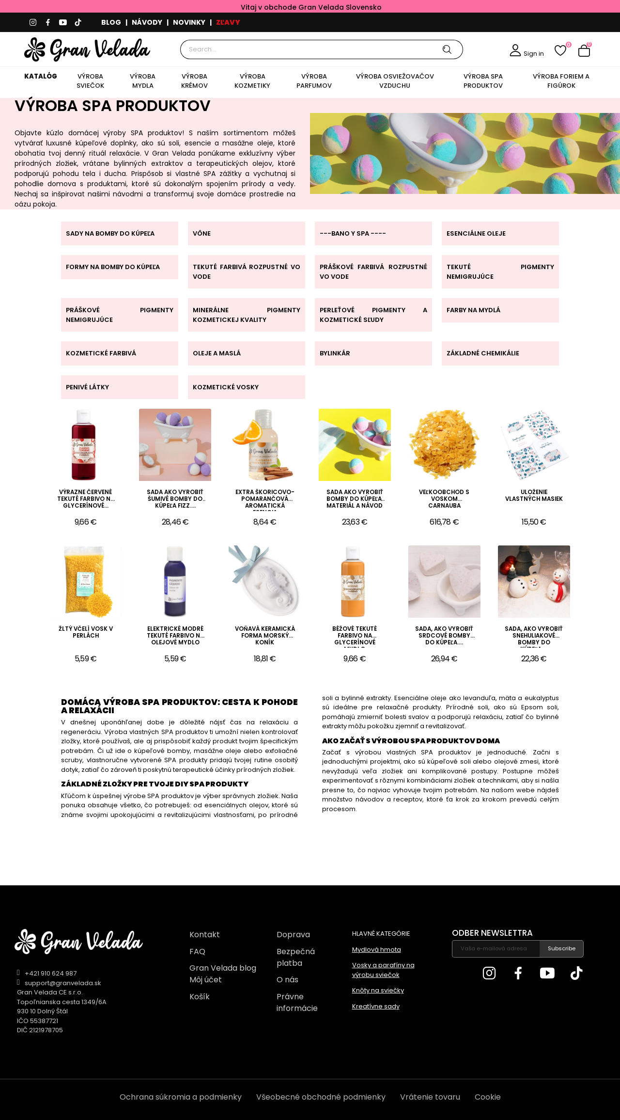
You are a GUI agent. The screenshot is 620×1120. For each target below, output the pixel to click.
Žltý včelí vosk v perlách (86, 632)
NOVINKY (189, 22)
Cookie (488, 1097)
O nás (287, 979)
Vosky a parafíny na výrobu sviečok (383, 969)
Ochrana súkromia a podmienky (181, 1097)
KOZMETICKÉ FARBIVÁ (101, 353)
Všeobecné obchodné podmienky (321, 1097)
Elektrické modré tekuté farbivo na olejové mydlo (175, 635)
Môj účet (205, 979)
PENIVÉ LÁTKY (87, 387)
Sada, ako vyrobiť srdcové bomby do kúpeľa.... (444, 635)
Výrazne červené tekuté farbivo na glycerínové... (85, 499)
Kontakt (204, 934)
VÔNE (202, 233)
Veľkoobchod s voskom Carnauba (444, 499)
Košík (199, 996)
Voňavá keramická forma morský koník (265, 635)
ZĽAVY (228, 22)
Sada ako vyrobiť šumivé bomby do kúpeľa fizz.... (175, 499)
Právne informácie (297, 1002)
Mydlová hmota (376, 949)
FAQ (197, 951)
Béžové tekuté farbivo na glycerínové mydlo (354, 636)
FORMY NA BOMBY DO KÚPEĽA (113, 267)
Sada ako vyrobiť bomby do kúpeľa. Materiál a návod (354, 499)
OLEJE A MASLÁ (217, 353)
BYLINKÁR (335, 353)
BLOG (111, 22)
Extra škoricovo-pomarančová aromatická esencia (264, 500)
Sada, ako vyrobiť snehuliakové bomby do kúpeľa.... (534, 636)
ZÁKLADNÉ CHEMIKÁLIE (483, 353)
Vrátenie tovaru (430, 1097)
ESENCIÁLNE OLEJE (476, 233)
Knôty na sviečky (378, 990)
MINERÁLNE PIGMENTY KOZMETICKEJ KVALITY (246, 314)
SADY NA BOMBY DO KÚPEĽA (110, 233)
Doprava (293, 934)
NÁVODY (147, 22)
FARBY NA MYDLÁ (473, 310)
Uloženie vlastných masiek (534, 496)
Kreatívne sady (376, 1006)
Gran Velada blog (222, 968)
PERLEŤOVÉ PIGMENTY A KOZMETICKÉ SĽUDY (373, 314)
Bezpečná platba (296, 957)
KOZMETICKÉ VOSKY (226, 387)
